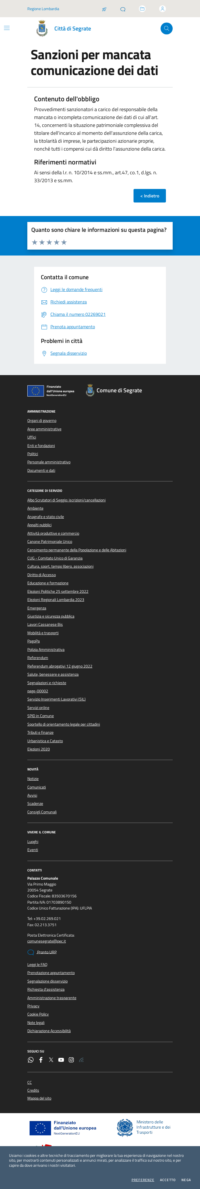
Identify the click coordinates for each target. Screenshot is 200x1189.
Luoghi (32, 841)
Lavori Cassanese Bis (45, 624)
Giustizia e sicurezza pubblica (50, 616)
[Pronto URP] (123, 9)
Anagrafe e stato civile (45, 517)
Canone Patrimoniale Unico (49, 541)
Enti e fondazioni (41, 445)
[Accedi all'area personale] (162, 9)
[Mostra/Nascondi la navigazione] (6, 28)
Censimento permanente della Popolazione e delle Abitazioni (76, 550)
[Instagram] (71, 1060)
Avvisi (32, 795)
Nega (186, 1180)
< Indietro (149, 195)
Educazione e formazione (47, 583)
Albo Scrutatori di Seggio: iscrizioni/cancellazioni (66, 500)
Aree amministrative (44, 429)
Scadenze (35, 803)
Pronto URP (42, 952)
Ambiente (35, 508)
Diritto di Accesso (41, 575)
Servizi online (38, 707)
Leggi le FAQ (37, 964)
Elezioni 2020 (38, 749)
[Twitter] (51, 1060)
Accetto (168, 1180)
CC (29, 1082)
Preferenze (143, 1180)
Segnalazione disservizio (47, 981)
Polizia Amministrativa (46, 649)
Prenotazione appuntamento (51, 973)
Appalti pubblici (39, 525)
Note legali (36, 1023)
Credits (33, 1090)
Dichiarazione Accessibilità (49, 1031)
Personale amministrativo (48, 462)
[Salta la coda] (104, 9)
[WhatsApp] (30, 1060)
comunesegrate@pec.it (46, 941)
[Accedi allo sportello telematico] (142, 9)
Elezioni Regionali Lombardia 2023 (55, 599)
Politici (32, 454)
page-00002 (37, 691)
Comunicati (36, 787)
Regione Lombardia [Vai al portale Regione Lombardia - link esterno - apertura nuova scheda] (43, 9)
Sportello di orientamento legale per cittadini (63, 724)
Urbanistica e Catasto (45, 741)
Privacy (33, 1006)
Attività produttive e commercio (53, 533)
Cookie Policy (38, 1014)
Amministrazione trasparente (51, 998)
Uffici (31, 437)
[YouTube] (61, 1060)
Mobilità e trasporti (43, 633)
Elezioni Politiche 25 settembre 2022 (57, 591)
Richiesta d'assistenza (46, 989)
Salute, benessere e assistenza (53, 674)
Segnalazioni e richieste (46, 683)
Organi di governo (41, 420)
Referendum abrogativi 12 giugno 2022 (59, 666)
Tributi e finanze (40, 732)
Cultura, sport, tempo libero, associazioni (60, 566)
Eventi (32, 850)
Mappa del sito (39, 1098)
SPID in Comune (40, 716)
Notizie (33, 779)
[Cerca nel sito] (167, 29)
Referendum (37, 658)
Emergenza (36, 608)
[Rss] (81, 1060)
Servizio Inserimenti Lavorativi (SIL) (56, 699)
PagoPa (33, 641)
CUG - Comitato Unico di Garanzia (55, 558)
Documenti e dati (41, 470)
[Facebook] (40, 1060)
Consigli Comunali (42, 812)
